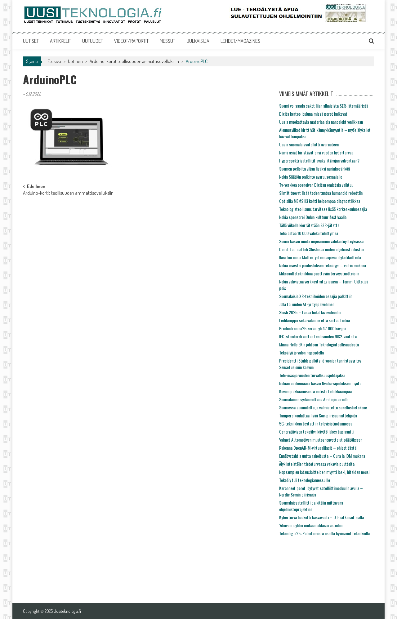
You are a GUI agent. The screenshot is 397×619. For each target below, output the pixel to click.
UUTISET (31, 41)
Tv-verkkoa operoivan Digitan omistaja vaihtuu (316, 184)
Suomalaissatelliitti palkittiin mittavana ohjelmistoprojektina (311, 505)
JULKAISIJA (197, 41)
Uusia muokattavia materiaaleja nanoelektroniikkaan (321, 121)
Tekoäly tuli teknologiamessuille (304, 480)
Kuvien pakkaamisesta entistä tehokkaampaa (315, 391)
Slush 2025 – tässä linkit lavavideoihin (310, 312)
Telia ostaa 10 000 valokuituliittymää (308, 233)
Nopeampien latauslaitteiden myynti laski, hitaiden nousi (324, 472)
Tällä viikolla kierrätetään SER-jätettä (309, 225)
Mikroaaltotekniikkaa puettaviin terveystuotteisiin (319, 273)
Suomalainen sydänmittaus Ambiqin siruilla (313, 399)
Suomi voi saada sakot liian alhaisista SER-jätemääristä (323, 105)
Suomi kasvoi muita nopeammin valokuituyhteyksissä (321, 241)
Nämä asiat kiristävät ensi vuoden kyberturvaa (316, 152)
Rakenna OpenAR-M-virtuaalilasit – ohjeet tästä (317, 447)
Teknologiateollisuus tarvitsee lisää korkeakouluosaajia (323, 209)
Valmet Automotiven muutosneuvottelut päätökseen (320, 439)
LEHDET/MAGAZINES (240, 41)
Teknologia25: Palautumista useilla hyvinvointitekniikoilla (324, 533)
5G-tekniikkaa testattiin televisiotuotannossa (315, 423)
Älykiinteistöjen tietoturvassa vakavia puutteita (317, 464)
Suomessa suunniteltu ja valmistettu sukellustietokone (323, 407)
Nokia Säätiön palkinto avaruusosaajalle (310, 176)
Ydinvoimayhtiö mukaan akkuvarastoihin (310, 525)
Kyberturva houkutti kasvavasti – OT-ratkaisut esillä (321, 517)
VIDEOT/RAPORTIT (131, 41)
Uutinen (75, 61)
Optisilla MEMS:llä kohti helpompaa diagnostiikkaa (319, 201)
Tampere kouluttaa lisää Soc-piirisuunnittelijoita (318, 415)
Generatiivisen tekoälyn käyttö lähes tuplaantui (316, 431)
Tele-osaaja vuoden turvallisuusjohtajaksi (312, 375)
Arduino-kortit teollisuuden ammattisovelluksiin (134, 61)
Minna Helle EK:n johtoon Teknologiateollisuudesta (319, 344)
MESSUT (167, 41)
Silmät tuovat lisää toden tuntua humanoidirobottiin (321, 192)
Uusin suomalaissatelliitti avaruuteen (309, 144)
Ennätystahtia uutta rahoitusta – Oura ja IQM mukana (322, 455)
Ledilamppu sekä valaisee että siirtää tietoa (314, 320)
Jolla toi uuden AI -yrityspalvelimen (306, 304)
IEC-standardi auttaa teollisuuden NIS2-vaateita (318, 336)
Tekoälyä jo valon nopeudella (301, 352)
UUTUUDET (92, 41)
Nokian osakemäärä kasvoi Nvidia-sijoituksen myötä (320, 383)
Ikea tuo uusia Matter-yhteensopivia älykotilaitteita (320, 257)
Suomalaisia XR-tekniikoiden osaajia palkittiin (315, 296)
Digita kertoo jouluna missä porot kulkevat (313, 113)
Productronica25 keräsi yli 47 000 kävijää (312, 328)
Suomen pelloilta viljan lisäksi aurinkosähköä (314, 168)
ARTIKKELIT (60, 41)
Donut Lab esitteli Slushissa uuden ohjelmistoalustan (321, 249)
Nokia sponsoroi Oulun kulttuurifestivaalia (312, 217)
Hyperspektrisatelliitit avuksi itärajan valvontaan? (319, 160)
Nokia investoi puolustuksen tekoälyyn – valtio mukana (322, 265)
